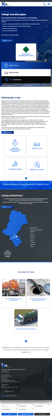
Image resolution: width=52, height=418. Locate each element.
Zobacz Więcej (7, 132)
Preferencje (23, 409)
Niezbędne (6, 406)
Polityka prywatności (44, 402)
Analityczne (23, 406)
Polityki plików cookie (35, 402)
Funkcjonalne (7, 409)
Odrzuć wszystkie (42, 414)
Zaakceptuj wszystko (25, 414)
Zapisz (9, 414)
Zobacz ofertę (7, 40)
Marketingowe (40, 406)
